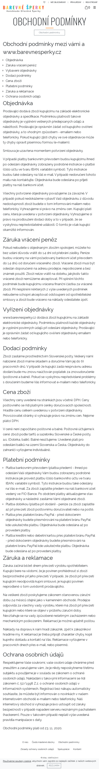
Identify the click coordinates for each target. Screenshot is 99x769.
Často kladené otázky (43, 742)
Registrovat (91, 2)
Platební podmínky (19, 86)
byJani (55, 758)
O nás (25, 742)
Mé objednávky (58, 2)
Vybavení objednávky (21, 70)
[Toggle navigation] (94, 7)
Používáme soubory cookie (17, 761)
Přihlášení (75, 2)
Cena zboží (14, 81)
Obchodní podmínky (69, 742)
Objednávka (14, 60)
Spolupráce (63, 749)
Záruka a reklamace (20, 91)
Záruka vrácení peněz (21, 65)
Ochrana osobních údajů (23, 96)
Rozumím (54, 765)
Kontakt (77, 749)
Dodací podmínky (18, 75)
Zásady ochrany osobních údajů (37, 749)
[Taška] (87, 7)
